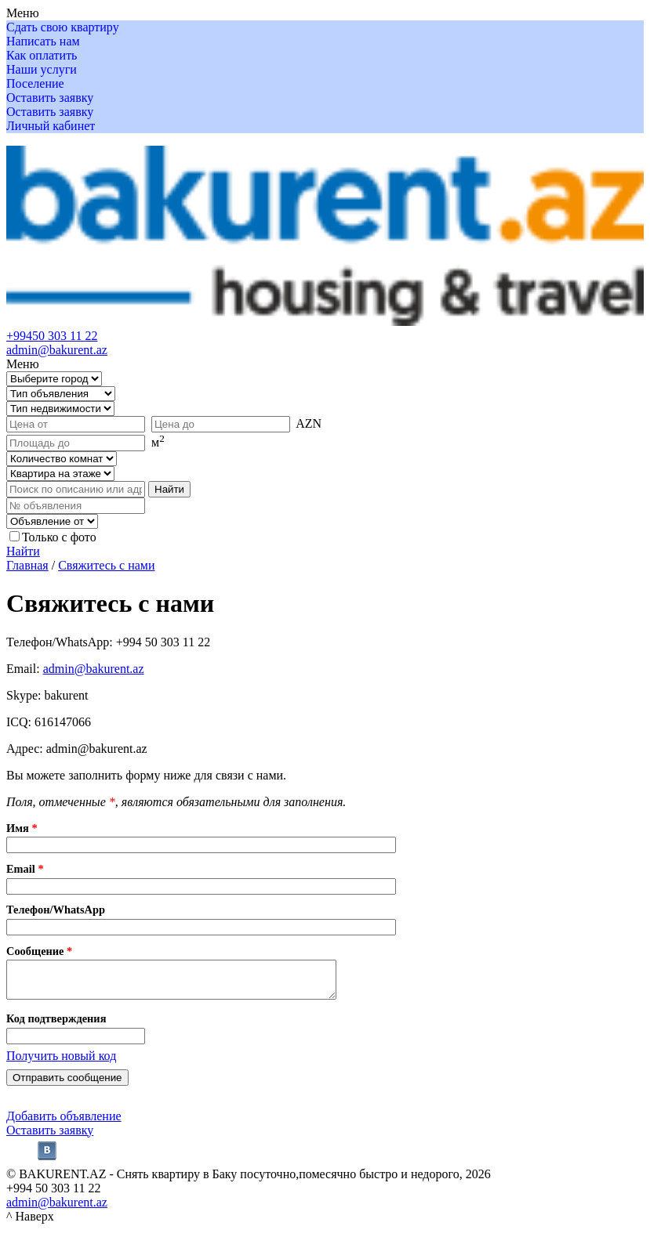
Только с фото (59, 537)
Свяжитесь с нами (106, 565)
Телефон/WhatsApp (55, 909)
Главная (27, 565)
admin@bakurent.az (56, 349)
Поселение (35, 83)
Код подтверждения (56, 1025)
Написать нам (43, 41)
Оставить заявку (49, 97)
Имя (22, 828)
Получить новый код (61, 1062)
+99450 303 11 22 (51, 335)
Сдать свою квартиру (62, 27)
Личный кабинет (50, 125)
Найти (23, 551)
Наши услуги (41, 69)
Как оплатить (41, 55)
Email (25, 869)
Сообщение (39, 951)
